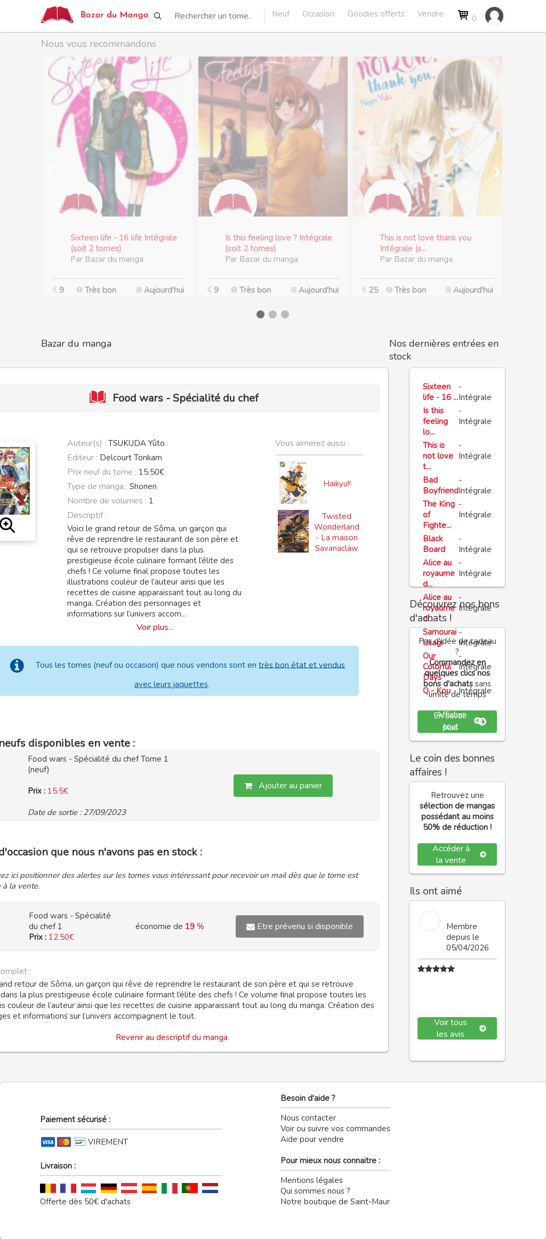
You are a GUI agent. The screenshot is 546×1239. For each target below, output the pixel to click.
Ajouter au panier (283, 786)
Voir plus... (154, 627)
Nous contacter (308, 1118)
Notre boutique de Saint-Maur (335, 1201)
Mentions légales (311, 1180)
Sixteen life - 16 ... (440, 392)
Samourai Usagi (439, 637)
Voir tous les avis (460, 1028)
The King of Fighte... (439, 515)
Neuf (281, 14)
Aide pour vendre (312, 1139)
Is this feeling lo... (435, 421)
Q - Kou (437, 690)
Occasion (318, 14)
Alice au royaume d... (439, 573)
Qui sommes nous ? (315, 1191)
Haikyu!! (337, 483)
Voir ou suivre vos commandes (335, 1128)
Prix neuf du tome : (103, 472)
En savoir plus (460, 721)
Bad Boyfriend (441, 485)
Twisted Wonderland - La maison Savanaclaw (336, 532)
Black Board (434, 544)
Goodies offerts (376, 14)
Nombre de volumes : (107, 501)
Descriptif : (87, 515)
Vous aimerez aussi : (312, 443)
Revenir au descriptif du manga (172, 1037)
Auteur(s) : (86, 443)
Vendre (430, 14)
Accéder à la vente (459, 854)
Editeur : (82, 457)
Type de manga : (97, 486)
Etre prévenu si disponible (299, 926)
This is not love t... (438, 456)
